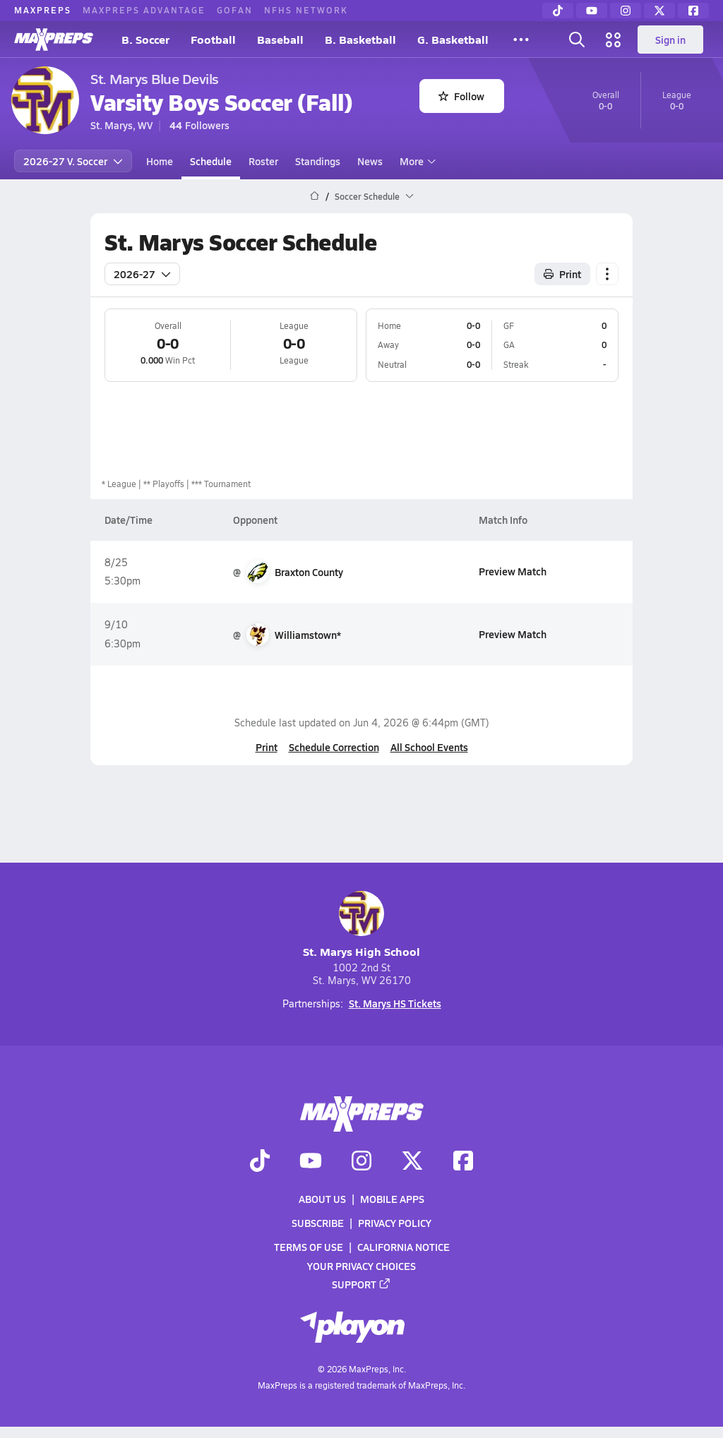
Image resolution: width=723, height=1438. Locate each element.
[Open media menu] (613, 39)
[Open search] (576, 39)
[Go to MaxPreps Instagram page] (361, 1162)
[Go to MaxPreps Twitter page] (412, 1162)
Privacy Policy (394, 1223)
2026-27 (142, 274)
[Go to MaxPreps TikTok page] (260, 1162)
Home (159, 161)
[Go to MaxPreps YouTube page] (310, 1162)
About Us (322, 1199)
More (416, 161)
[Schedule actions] (607, 274)
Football (213, 39)
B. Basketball (360, 39)
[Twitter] (659, 10)
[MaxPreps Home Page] (314, 196)
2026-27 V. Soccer (73, 161)
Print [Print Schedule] (562, 274)
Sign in (670, 39)
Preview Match (512, 571)
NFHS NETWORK (306, 10)
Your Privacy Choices (361, 1265)
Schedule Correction (334, 747)
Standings (317, 161)
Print (266, 747)
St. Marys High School (361, 925)
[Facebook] (693, 10)
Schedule (211, 161)
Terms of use (308, 1247)
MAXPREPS (42, 10)
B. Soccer (145, 39)
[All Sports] (521, 39)
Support (361, 1284)
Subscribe (318, 1223)
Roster (263, 161)
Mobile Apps (392, 1199)
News (370, 161)
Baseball (280, 39)
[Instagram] (625, 10)
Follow (461, 96)
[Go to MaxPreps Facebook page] (463, 1162)
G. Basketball (453, 39)
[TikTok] (557, 10)
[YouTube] (591, 10)
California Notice (403, 1247)
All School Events (429, 747)
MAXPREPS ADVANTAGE (144, 10)
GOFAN (235, 10)
